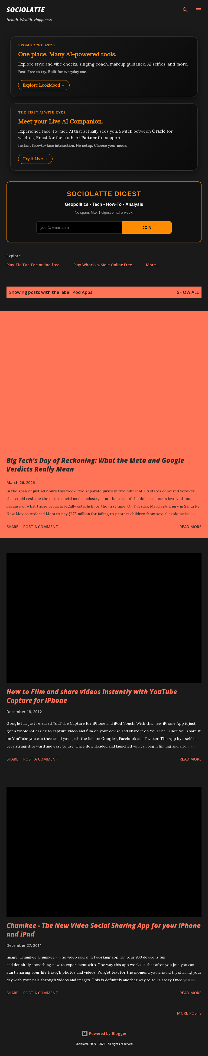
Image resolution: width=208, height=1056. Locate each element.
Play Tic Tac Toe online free (32, 264)
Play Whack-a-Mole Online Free (102, 264)
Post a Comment (40, 526)
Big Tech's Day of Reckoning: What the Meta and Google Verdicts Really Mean (95, 464)
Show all (188, 292)
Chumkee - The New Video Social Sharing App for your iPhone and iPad (103, 929)
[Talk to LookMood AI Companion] (104, 137)
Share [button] (12, 526)
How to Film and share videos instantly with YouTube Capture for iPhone (91, 696)
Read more (191, 526)
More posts (189, 1013)
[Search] (185, 10)
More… (152, 264)
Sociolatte (25, 9)
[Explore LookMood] (104, 66)
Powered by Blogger (104, 1033)
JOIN (146, 227)
